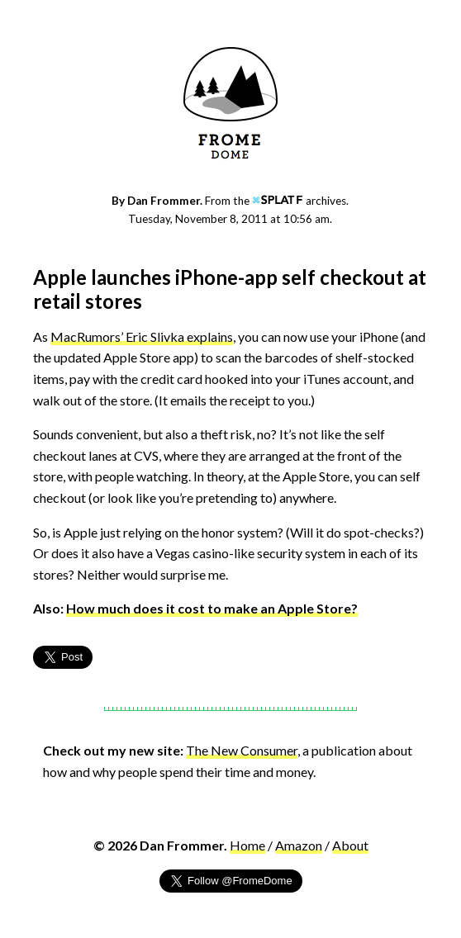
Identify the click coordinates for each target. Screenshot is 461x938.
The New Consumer (241, 750)
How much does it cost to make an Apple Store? (212, 608)
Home (247, 845)
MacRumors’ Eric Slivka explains (141, 336)
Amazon (298, 845)
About (350, 845)
